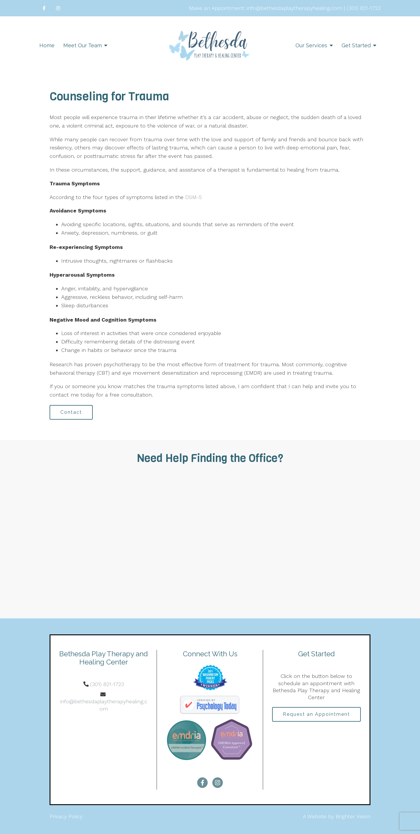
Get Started (356, 45)
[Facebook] (44, 8)
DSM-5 (192, 197)
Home (47, 45)
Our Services (311, 45)
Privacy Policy (66, 816)
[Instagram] (58, 8)
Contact (71, 412)
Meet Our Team (82, 45)
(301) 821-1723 (107, 684)
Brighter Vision (353, 816)
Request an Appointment (316, 714)
